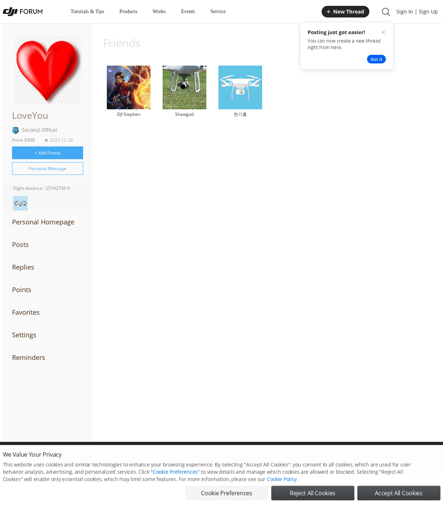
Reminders (28, 357)
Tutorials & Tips (87, 11)
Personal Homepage (43, 221)
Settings (24, 334)
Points (21, 289)
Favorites (26, 312)
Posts (20, 244)
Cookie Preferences (175, 477)
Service (218, 11)
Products (128, 11)
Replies (23, 267)
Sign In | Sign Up (417, 11)
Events (188, 11)
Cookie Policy (282, 485)
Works (159, 11)
